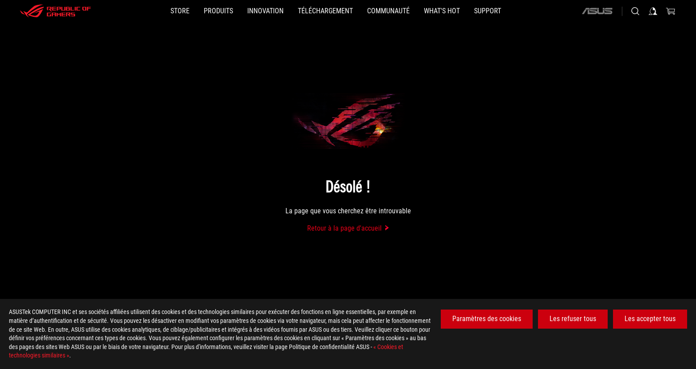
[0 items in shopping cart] (670, 11)
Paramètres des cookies (486, 318)
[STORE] (180, 11)
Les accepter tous (650, 318)
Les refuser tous (573, 318)
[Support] (487, 11)
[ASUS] (597, 11)
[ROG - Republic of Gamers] (55, 11)
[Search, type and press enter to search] (635, 11)
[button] (218, 11)
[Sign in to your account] (653, 11)
